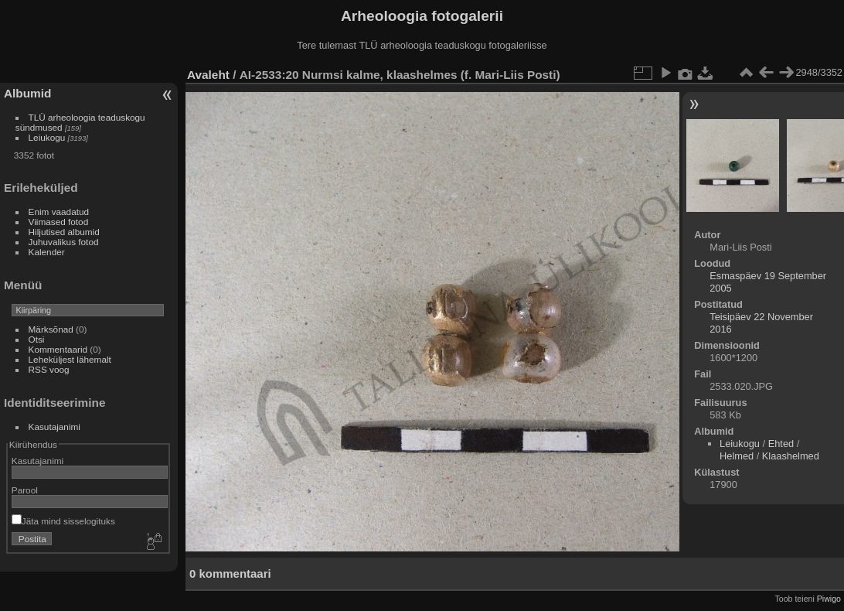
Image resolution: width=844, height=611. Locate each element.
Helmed (737, 456)
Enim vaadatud (59, 212)
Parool (25, 490)
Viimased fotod (59, 222)
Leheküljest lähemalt (70, 359)
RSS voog (49, 369)
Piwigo (829, 598)
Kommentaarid (58, 349)
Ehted (781, 443)
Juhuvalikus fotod (64, 242)
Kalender (47, 252)
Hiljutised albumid (64, 232)
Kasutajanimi (54, 427)
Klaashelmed (790, 456)
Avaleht (208, 74)
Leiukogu (47, 137)
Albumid (27, 93)
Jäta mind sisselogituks (63, 521)
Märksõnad (51, 329)
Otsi (37, 339)
